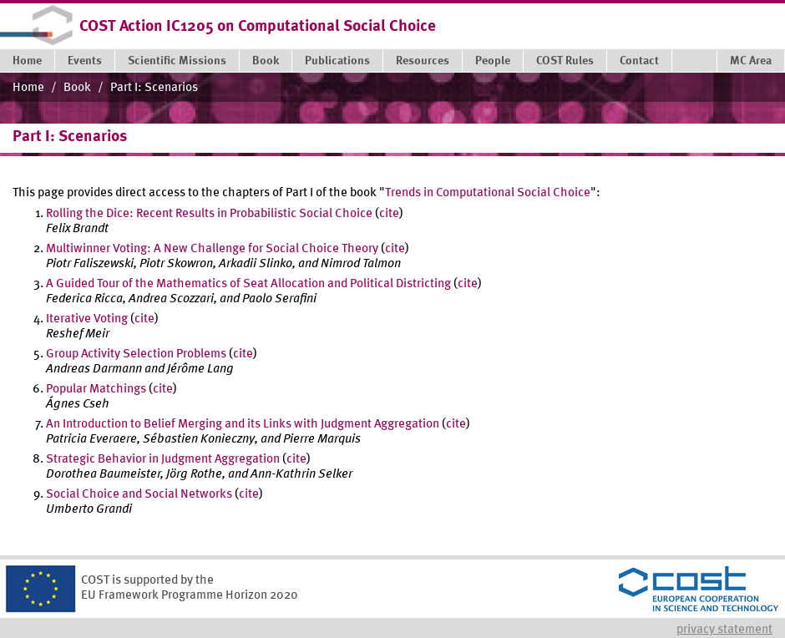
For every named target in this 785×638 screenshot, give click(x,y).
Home (28, 88)
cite (389, 214)
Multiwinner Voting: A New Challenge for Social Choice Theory (212, 249)
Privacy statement (724, 630)
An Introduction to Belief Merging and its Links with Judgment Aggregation (242, 424)
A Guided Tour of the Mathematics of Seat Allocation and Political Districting (248, 284)
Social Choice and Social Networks (139, 495)
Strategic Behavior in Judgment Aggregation (163, 459)
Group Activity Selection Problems (136, 354)
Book (77, 88)
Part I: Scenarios (154, 88)
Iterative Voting (87, 319)
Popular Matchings (96, 389)
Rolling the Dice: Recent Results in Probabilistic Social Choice (209, 214)
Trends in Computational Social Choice (487, 193)
